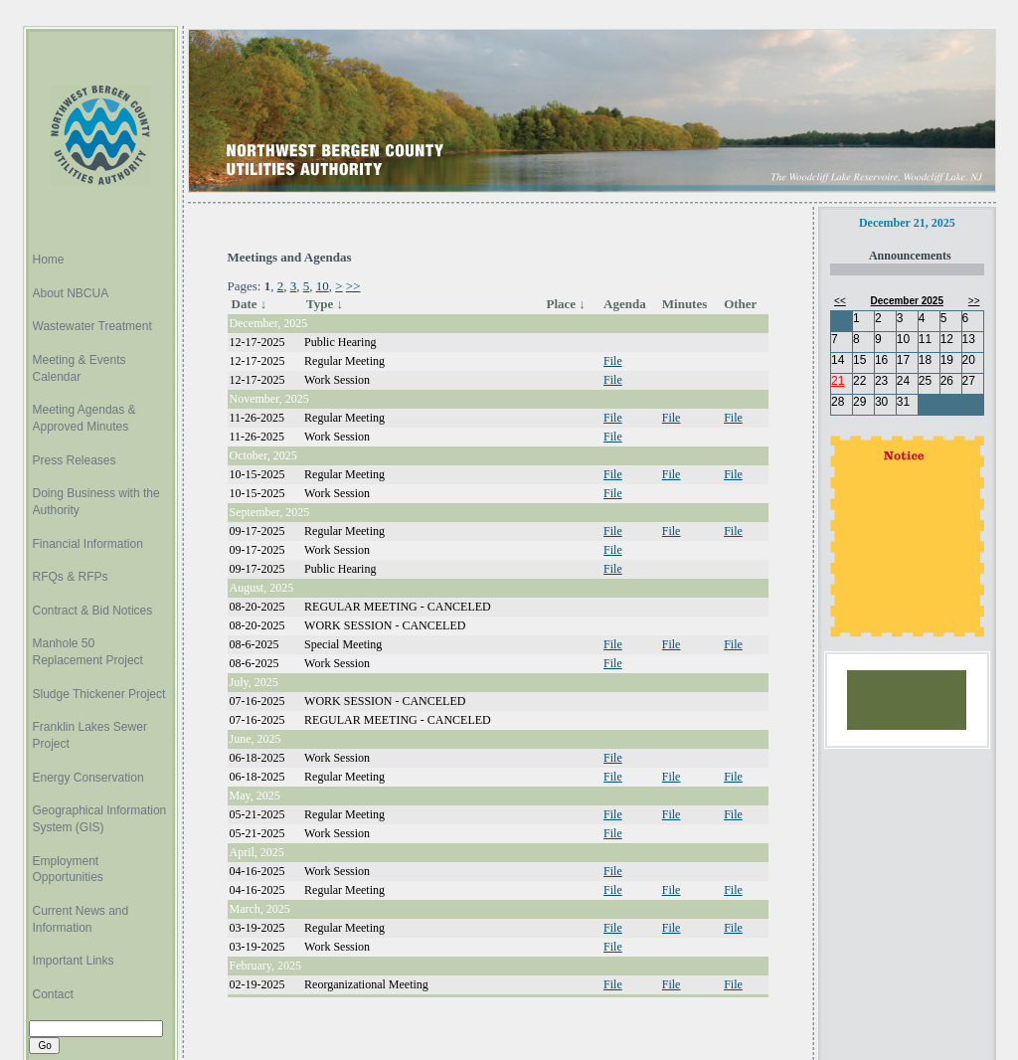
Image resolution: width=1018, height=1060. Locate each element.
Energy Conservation (88, 778)
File (612, 361)
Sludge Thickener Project (99, 694)
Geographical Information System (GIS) (100, 818)
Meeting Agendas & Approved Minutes (84, 418)
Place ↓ (565, 303)
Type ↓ (324, 303)
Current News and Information (81, 919)
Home (49, 259)
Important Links (73, 961)
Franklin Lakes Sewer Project (90, 735)
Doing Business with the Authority (96, 501)
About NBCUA (71, 293)
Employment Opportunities (68, 869)
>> (353, 285)
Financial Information (88, 544)
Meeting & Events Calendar (79, 368)
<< (840, 300)
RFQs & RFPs (70, 577)
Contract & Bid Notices (93, 611)
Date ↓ (249, 303)
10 (322, 285)
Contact (53, 994)
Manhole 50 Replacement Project (88, 651)
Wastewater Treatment (92, 326)
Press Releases (74, 460)
